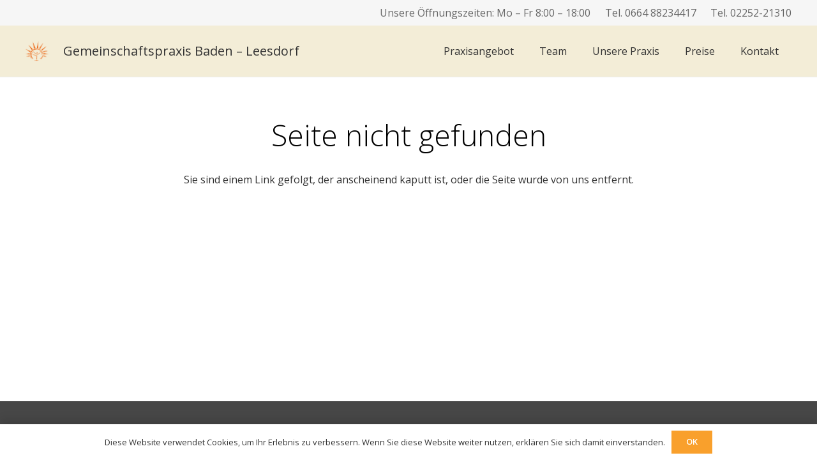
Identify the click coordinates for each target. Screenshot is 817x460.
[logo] (37, 51)
